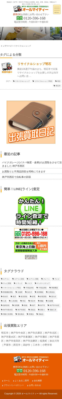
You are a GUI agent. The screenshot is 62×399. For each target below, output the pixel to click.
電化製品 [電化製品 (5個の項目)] (21, 314)
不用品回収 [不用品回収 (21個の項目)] (30, 288)
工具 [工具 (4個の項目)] (4, 301)
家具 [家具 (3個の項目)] (14, 296)
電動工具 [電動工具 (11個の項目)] (53, 310)
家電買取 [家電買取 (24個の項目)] (43, 296)
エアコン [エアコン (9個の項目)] (6, 279)
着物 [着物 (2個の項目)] (25, 305)
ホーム (7, 380)
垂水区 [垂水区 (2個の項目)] (5, 296)
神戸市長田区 (13, 341)
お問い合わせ (35, 385)
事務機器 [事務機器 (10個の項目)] (54, 288)
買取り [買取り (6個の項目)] (42, 310)
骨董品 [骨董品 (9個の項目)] (31, 314)
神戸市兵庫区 (35, 332)
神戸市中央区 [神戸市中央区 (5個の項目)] (54, 305)
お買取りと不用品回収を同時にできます (23, 171)
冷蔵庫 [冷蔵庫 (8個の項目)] (20, 292)
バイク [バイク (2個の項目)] (29, 283)
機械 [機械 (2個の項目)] (41, 301)
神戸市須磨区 (30, 341)
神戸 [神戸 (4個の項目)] (33, 305)
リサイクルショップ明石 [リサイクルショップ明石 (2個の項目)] (12, 288)
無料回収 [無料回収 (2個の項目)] (6, 305)
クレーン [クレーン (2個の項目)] (46, 279)
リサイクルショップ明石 (43, 81)
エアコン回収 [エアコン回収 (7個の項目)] (19, 279)
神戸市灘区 (41, 337)
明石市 (58, 86)
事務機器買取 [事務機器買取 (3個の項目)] (8, 292)
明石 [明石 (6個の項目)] (24, 301)
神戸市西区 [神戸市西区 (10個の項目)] (22, 310)
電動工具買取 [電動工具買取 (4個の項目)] (8, 314)
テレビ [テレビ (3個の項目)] (57, 279)
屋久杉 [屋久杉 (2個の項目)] (53, 296)
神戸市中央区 (18, 332)
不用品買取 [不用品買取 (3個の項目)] (43, 288)
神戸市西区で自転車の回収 (16, 177)
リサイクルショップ (22, 81)
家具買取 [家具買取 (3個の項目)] (24, 296)
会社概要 (38, 380)
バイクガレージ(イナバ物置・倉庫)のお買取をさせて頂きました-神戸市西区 (32, 164)
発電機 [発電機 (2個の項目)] (16, 305)
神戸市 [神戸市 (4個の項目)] (42, 305)
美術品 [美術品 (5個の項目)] (32, 310)
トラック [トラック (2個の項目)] (19, 283)
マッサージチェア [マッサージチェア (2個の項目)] (43, 283)
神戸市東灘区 (25, 337)
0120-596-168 (34, 18)
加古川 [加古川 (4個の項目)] (29, 292)
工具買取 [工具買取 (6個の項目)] (14, 301)
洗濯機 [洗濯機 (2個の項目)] (50, 301)
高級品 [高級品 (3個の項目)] (41, 314)
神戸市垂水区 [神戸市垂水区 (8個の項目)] (8, 310)
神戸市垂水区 (8, 337)
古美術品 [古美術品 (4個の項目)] (51, 292)
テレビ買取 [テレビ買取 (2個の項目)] (7, 283)
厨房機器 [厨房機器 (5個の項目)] (40, 292)
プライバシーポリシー (14, 385)
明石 (59, 81)
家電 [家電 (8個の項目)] (33, 296)
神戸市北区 (51, 332)
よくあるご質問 (22, 380)
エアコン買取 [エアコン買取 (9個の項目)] (34, 279)
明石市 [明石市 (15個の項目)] (32, 301)
